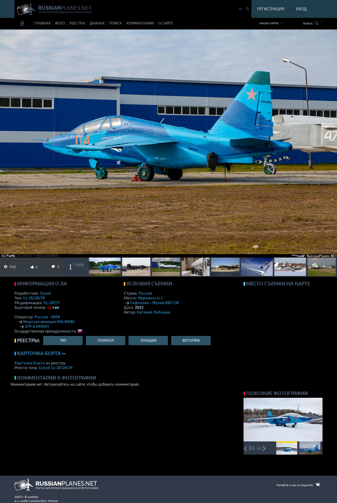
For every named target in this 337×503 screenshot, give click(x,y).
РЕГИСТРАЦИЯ (270, 9)
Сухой (45, 293)
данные (97, 23)
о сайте (165, 23)
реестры (77, 23)
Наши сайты (269, 23)
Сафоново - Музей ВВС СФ (154, 302)
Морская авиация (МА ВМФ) (49, 321)
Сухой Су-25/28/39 (55, 367)
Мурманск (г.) (150, 297)
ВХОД (301, 9)
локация (148, 341)
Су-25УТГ (52, 302)
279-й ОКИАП (37, 326)
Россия (145, 293)
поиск (115, 23)
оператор (105, 341)
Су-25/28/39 (34, 297)
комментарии (140, 23)
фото (60, 23)
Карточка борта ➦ (41, 353)
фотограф (191, 341)
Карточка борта (29, 362)
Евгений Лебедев (153, 312)
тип (55, 307)
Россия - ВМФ (47, 316)
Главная (42, 23)
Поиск (311, 23)
